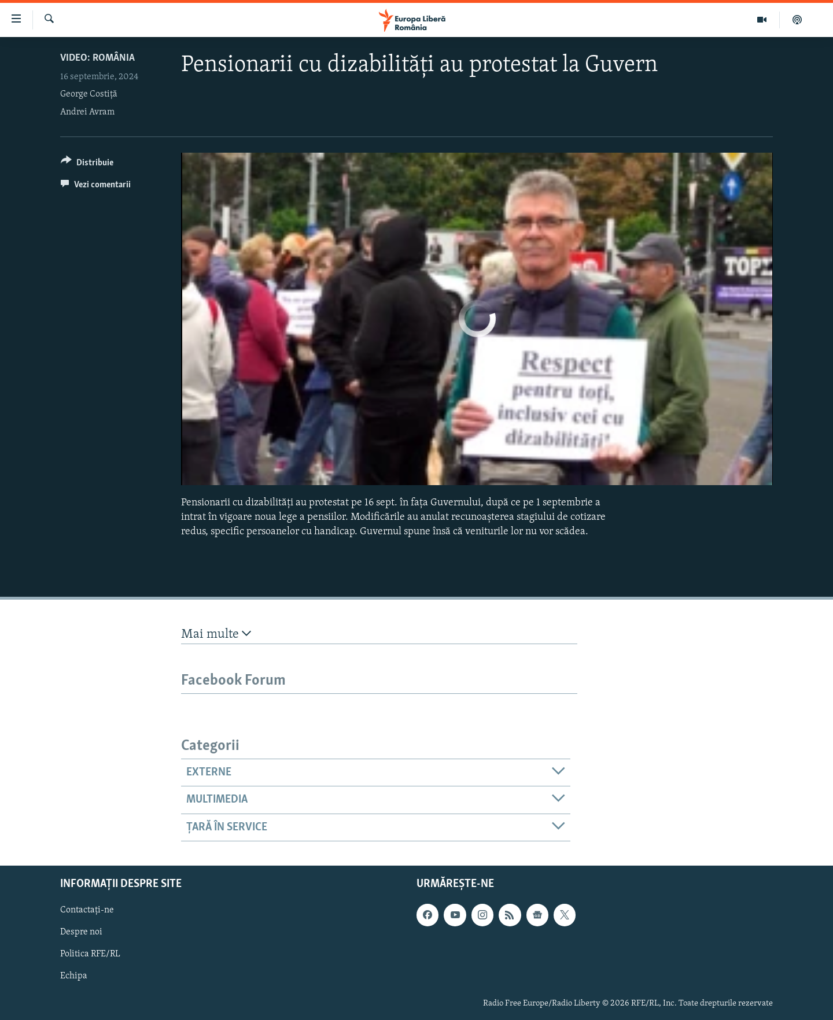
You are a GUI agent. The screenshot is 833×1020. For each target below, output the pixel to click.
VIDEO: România (97, 58)
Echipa (73, 976)
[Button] (87, 164)
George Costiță (88, 94)
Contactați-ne (87, 910)
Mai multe (216, 634)
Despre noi (81, 932)
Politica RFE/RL (90, 954)
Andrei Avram (87, 112)
